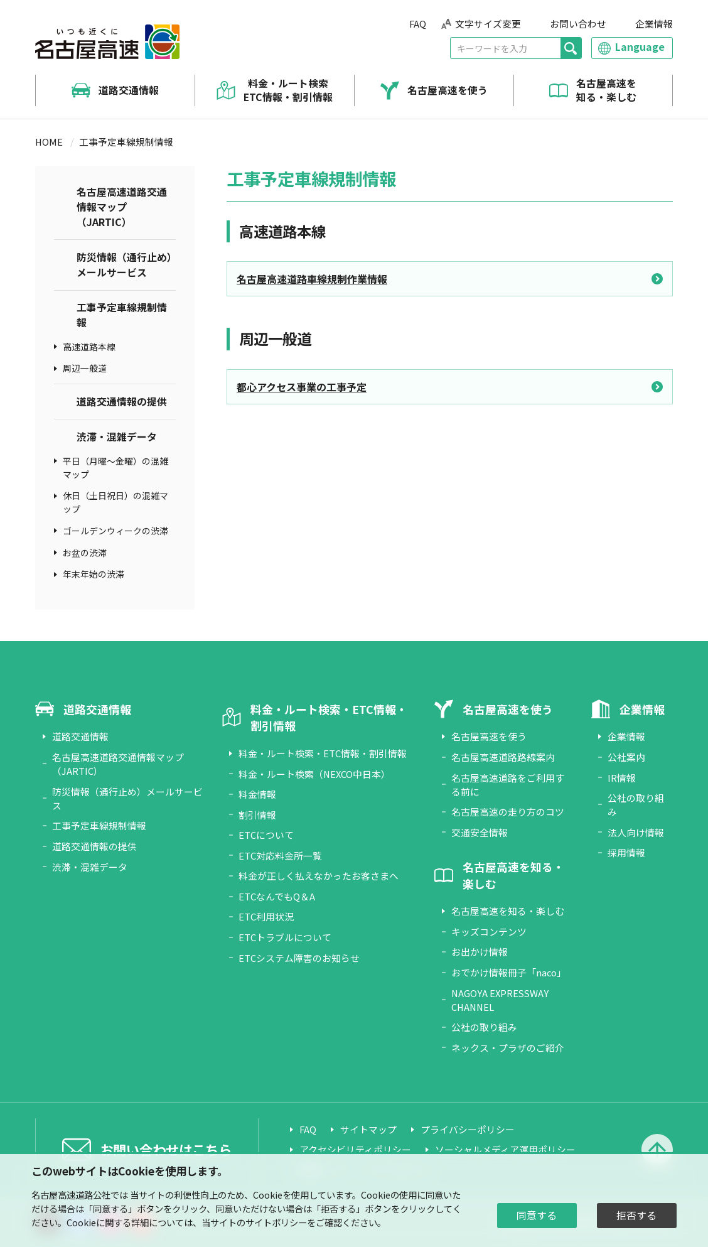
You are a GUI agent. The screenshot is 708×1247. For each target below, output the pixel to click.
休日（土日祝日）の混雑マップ (115, 502)
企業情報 (654, 23)
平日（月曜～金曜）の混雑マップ (115, 467)
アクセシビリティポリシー (355, 1149)
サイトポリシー (276, 1222)
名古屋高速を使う (447, 90)
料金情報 (257, 794)
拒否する (636, 1215)
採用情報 (626, 852)
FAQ (417, 23)
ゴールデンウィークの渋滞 (115, 530)
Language (640, 47)
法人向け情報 (636, 832)
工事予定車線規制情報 (122, 315)
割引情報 (257, 814)
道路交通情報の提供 (122, 401)
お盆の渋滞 (85, 552)
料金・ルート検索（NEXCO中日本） (314, 773)
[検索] (570, 48)
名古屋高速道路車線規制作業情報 (312, 278)
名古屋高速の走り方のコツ (507, 811)
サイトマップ (368, 1129)
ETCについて (266, 834)
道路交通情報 (129, 90)
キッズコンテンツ (489, 931)
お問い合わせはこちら (166, 1149)
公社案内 (626, 757)
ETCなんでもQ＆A (277, 896)
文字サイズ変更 (488, 23)
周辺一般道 (85, 368)
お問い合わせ (578, 23)
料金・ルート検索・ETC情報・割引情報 (323, 753)
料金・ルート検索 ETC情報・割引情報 (288, 90)
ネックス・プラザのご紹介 (507, 1047)
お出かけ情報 (479, 951)
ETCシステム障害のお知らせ (299, 957)
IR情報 (622, 777)
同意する (537, 1215)
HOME (49, 141)
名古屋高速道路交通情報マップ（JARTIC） (122, 207)
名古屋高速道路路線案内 (503, 757)
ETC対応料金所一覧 (280, 855)
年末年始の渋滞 (93, 574)
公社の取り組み (484, 1027)
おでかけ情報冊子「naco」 (508, 972)
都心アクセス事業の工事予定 (302, 386)
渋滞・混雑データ (117, 436)
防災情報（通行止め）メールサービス (124, 264)
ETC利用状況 (266, 916)
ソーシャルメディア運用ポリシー (505, 1149)
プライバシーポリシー (468, 1129)
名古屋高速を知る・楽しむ (606, 90)
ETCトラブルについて (285, 937)
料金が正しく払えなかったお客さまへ (319, 875)
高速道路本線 (89, 346)
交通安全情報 (479, 832)
